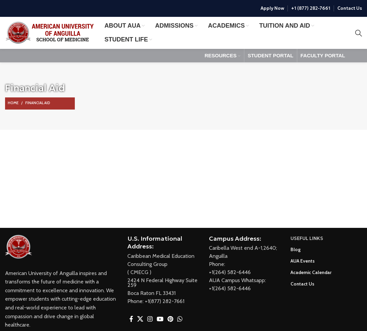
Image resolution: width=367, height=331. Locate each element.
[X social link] (140, 319)
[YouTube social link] (160, 319)
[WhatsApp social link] (180, 319)
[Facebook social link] (131, 319)
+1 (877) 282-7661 (310, 8)
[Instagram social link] (150, 319)
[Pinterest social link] (170, 319)
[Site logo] (51, 32)
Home (13, 102)
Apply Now (272, 8)
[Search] (358, 33)
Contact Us (349, 8)
